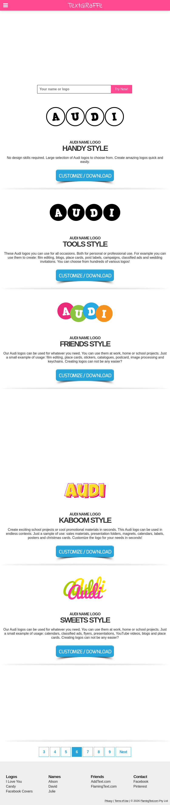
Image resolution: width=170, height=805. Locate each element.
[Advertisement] (85, 48)
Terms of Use (121, 800)
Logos (11, 776)
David (52, 786)
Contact (140, 776)
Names (54, 776)
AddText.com (100, 781)
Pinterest (140, 786)
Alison (53, 781)
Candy (11, 786)
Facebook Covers (19, 791)
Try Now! (121, 89)
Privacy (108, 800)
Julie (51, 791)
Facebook (140, 781)
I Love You (14, 781)
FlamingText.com (104, 786)
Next (123, 752)
